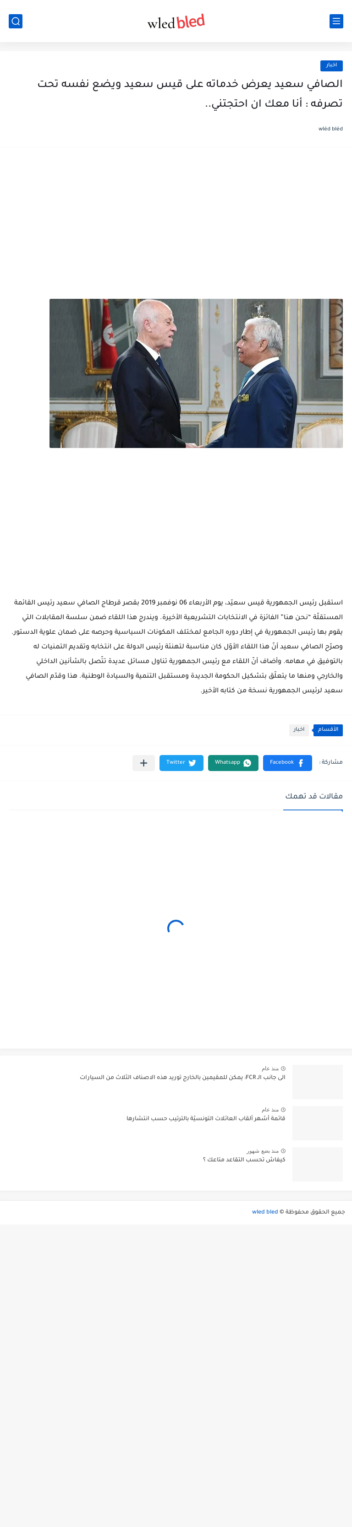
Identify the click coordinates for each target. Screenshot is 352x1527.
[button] (287, 763)
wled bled (265, 1212)
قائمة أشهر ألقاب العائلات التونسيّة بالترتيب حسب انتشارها (206, 1119)
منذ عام (270, 1068)
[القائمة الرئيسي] (336, 21)
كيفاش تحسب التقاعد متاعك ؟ (244, 1160)
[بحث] (15, 21)
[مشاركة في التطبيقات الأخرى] (143, 763)
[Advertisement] (176, 228)
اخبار (331, 66)
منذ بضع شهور (263, 1151)
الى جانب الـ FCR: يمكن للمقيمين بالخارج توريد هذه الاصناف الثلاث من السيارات (183, 1078)
